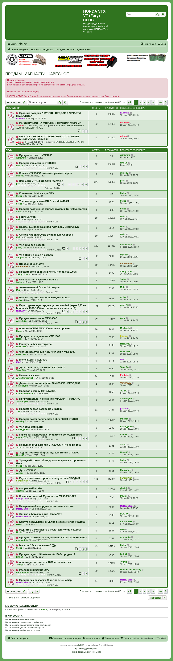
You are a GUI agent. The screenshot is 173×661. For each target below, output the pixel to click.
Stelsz (19, 196)
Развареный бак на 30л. (34, 569)
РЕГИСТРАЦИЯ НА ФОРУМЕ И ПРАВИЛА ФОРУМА (50, 123)
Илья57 (20, 455)
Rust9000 (21, 311)
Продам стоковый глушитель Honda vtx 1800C (48, 271)
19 (86, 184)
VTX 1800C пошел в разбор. (36, 255)
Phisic (44, 609)
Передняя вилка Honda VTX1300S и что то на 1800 (50, 444)
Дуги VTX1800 (27, 470)
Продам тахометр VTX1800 (35, 155)
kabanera (20, 118)
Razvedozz (125, 470)
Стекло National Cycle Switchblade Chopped (46, 234)
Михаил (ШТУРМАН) (130, 569)
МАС (18, 362)
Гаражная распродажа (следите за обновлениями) (50, 434)
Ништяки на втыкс (30, 375)
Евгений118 (126, 521)
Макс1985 (21, 346)
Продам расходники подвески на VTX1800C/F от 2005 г (53, 537)
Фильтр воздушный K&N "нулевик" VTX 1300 (47, 351)
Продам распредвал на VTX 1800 (39, 336)
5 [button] (153, 102)
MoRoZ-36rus (23, 509)
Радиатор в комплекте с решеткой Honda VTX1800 (50, 529)
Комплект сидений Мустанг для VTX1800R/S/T (47, 496)
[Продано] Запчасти (31, 263)
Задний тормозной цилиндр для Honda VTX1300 (49, 452)
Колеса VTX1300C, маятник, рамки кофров (45, 173)
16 (74, 184)
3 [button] (144, 102)
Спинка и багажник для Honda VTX (40, 514)
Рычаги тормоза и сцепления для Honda (44, 297)
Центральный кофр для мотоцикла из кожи (46, 506)
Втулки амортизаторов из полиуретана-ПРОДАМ (49, 478)
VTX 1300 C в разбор (32, 244)
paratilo (124, 408)
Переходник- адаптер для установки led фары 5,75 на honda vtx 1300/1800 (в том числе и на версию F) (51, 307)
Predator (124, 123)
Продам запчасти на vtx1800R (37, 163)
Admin (19, 125)
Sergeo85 (21, 257)
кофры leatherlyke (30, 488)
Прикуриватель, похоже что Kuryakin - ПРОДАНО (49, 398)
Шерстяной (22, 266)
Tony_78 (20, 370)
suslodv (20, 176)
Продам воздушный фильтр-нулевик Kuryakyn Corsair (53, 209)
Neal (18, 524)
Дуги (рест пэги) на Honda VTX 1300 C (42, 367)
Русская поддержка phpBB (86, 648)
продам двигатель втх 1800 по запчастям (45, 562)
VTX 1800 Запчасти (31, 426)
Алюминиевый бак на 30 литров (39, 287)
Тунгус (19, 565)
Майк (19, 219)
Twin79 (123, 391)
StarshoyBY (22, 386)
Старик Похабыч (25, 393)
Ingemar (124, 336)
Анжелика (21, 321)
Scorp (19, 331)
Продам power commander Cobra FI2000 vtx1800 (48, 419)
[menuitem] (23, 44)
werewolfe (21, 158)
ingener (124, 255)
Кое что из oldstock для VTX (36, 193)
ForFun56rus (22, 572)
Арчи (123, 318)
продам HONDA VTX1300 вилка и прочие (44, 328)
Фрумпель (125, 383)
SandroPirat (22, 481)
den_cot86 (21, 540)
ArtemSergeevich (25, 378)
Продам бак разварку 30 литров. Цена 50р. (45, 580)
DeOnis (124, 496)
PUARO (124, 514)
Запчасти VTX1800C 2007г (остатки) (41, 181)
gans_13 (20, 247)
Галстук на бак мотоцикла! (35, 344)
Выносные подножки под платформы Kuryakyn (49, 226)
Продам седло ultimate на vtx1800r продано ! (47, 554)
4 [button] (148, 102)
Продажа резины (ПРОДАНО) (37, 391)
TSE (18, 411)
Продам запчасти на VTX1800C (38, 318)
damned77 (21, 437)
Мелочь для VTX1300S (33, 359)
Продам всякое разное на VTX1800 (40, 408)
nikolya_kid (22, 499)
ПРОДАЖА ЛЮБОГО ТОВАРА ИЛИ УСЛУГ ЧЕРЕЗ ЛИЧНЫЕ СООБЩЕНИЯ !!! (47, 138)
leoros (19, 339)
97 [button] (160, 102)
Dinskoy (20, 421)
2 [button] (140, 102)
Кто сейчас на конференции (21, 606)
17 (78, 184)
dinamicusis (126, 244)
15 (69, 184)
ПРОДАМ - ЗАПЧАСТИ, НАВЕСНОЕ (37, 74)
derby (19, 300)
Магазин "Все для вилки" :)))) (37, 545)
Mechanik (125, 328)
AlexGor (20, 473)
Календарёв (22, 429)
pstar (18, 183)
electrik (20, 491)
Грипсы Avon (27, 216)
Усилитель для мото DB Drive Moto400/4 (44, 201)
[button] (129, 102)
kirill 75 (19, 165)
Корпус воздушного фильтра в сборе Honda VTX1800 (52, 521)
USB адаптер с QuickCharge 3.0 (38, 279)
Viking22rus (22, 274)
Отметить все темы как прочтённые (97, 102)
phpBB (80, 645)
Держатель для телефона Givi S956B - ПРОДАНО (49, 383)
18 (82, 184)
